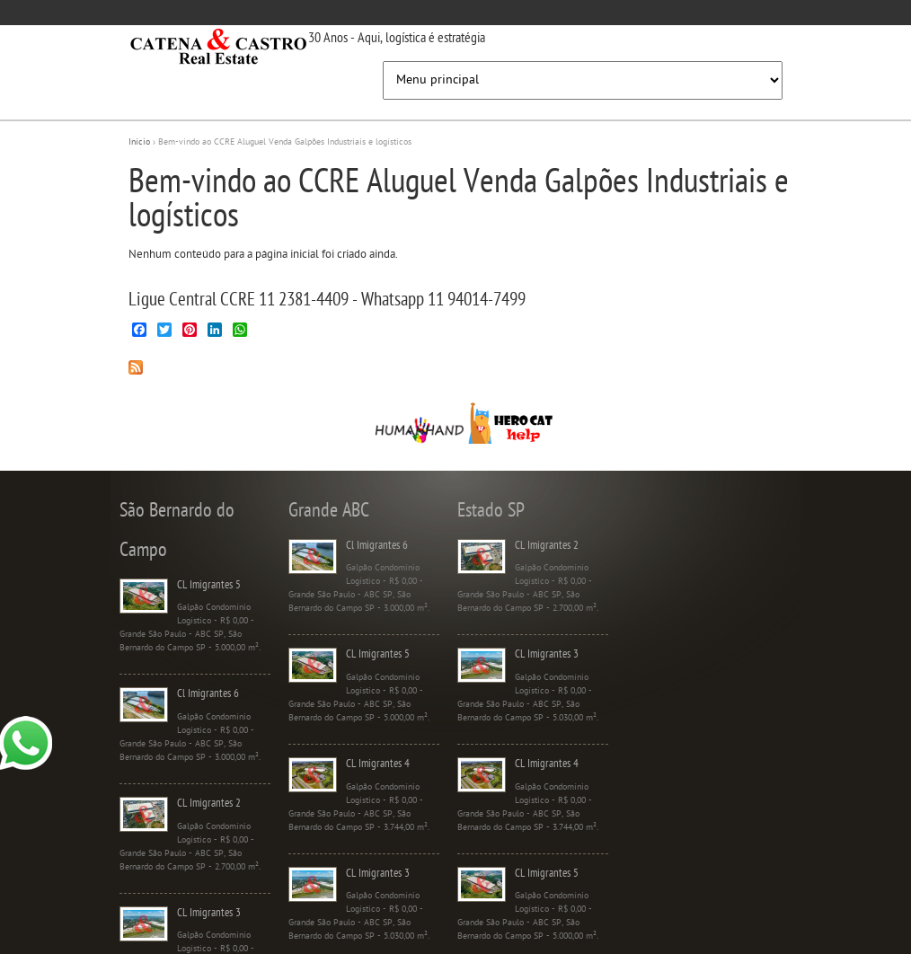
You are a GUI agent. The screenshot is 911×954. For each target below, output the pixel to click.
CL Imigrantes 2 (209, 803)
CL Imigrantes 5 (209, 585)
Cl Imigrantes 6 (208, 694)
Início (139, 142)
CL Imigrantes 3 (209, 913)
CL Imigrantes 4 (378, 764)
